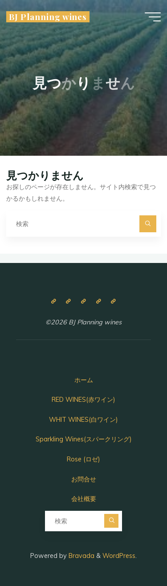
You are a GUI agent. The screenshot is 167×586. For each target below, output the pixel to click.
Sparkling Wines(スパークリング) (84, 439)
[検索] (147, 223)
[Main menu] (153, 16)
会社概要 (83, 499)
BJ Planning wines (48, 16)
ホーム (83, 380)
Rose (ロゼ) (83, 459)
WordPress (118, 556)
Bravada (80, 556)
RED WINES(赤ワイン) (83, 400)
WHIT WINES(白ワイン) (83, 420)
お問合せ (83, 479)
